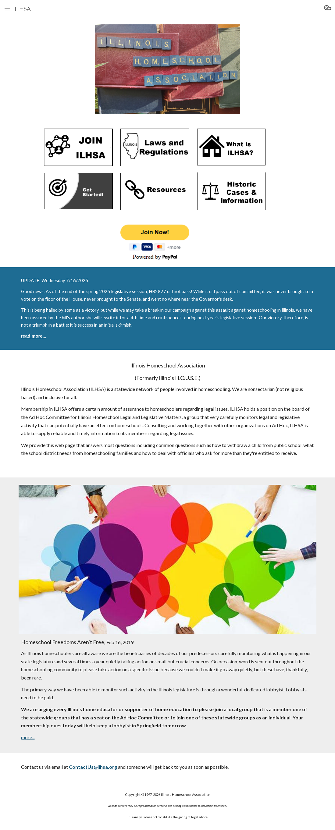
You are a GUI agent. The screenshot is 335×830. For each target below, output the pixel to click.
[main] (168, 308)
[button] (7, 8)
